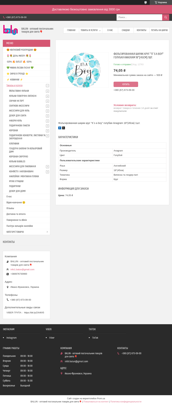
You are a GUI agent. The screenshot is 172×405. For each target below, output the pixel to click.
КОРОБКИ (13, 130)
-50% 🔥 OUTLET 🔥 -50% (19, 61)
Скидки (126, 30)
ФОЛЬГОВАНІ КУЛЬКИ (19, 91)
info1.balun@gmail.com (22, 269)
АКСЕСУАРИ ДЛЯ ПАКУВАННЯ (22, 166)
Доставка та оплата (16, 214)
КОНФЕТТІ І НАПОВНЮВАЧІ (21, 171)
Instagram (11, 337)
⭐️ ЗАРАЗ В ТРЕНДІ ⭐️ (17, 73)
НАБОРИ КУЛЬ (15, 120)
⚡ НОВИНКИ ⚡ (14, 79)
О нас (110, 30)
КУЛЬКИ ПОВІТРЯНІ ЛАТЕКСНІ (23, 96)
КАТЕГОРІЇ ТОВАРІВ (15, 232)
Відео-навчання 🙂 (15, 202)
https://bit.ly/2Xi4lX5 (34, 312)
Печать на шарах (159, 30)
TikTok (95, 337)
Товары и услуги (89, 30)
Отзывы (10, 208)
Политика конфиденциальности (125, 401)
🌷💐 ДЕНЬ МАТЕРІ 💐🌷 (19, 56)
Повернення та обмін (16, 220)
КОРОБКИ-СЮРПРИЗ (18, 156)
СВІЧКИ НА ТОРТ (16, 101)
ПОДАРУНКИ (15, 186)
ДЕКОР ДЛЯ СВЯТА (17, 115)
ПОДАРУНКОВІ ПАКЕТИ (19, 125)
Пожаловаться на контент (96, 401)
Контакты (141, 30)
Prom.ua (101, 398)
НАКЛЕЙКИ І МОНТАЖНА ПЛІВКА (24, 176)
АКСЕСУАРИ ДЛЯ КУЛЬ (19, 110)
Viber (51, 337)
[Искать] (165, 17)
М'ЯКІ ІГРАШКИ (16, 181)
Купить (126, 84)
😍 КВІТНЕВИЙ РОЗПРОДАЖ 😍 (21, 50)
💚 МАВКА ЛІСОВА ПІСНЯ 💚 (20, 67)
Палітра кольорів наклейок (19, 226)
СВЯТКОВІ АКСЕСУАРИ (19, 105)
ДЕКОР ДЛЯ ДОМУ (17, 191)
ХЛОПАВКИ (14, 143)
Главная (71, 30)
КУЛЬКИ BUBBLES (17, 161)
